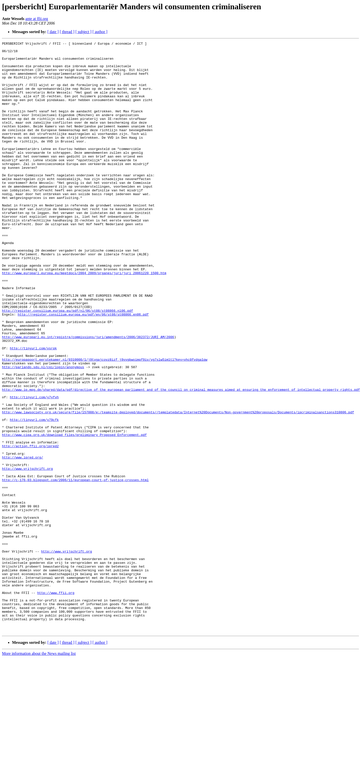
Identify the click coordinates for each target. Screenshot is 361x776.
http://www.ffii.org (55, 703)
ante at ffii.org (36, 19)
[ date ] (53, 32)
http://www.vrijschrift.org (27, 554)
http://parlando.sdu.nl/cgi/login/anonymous (43, 432)
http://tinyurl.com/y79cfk (34, 495)
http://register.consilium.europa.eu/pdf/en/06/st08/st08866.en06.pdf (83, 369)
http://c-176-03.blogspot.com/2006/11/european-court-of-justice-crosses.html (75, 568)
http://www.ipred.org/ (22, 540)
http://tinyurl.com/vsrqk (33, 410)
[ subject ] (83, 32)
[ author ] (100, 32)
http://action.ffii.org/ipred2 (30, 527)
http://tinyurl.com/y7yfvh (34, 468)
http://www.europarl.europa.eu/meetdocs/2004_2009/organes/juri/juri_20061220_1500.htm (84, 319)
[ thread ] (67, 32)
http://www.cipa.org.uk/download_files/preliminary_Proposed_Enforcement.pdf (74, 513)
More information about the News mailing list (39, 771)
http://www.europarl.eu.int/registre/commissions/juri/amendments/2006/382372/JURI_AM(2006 (88, 396)
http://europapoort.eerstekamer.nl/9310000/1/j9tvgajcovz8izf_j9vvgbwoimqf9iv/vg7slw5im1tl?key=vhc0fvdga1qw (104, 423)
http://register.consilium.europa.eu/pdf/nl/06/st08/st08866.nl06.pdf (67, 364)
